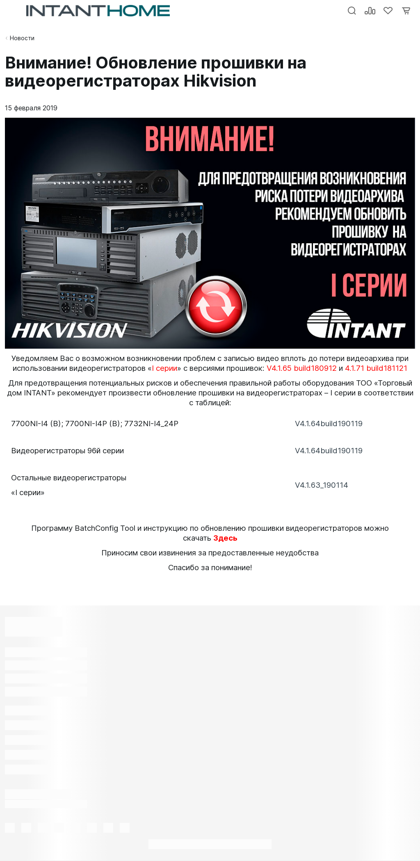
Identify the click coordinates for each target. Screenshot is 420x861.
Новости (22, 37)
